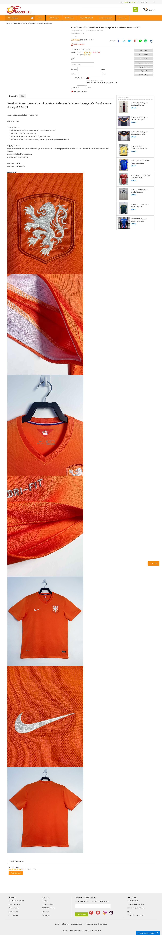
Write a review (88, 40)
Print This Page (143, 75)
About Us (65, 924)
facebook (118, 41)
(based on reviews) (30, 869)
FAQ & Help (143, 71)
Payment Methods (143, 63)
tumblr (151, 41)
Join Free (133, 2)
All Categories (20, 18)
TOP (151, 563)
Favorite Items (13, 915)
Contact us (122, 18)
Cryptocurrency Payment (16, 900)
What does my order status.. (135, 908)
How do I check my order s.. (135, 904)
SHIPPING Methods (48, 908)
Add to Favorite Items (80, 91)
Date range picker (132, 900)
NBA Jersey (69, 18)
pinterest (135, 41)
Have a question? (79, 44)
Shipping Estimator (143, 67)
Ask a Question (143, 55)
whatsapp (146, 41)
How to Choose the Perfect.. (135, 915)
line (140, 41)
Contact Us (45, 911)
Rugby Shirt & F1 (86, 18)
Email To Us (143, 59)
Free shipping (46, 915)
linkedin (124, 41)
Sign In (126, 2)
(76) (81, 40)
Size (74, 59)
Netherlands (49, 23)
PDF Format (143, 51)
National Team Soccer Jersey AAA (27, 23)
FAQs (129, 911)
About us (44, 900)
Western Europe (41, 23)
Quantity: (74, 87)
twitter (129, 41)
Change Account (14, 908)
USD (79, 52)
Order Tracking (13, 911)
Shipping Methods (76, 924)
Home (40, 18)
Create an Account (14, 904)
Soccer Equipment (105, 18)
